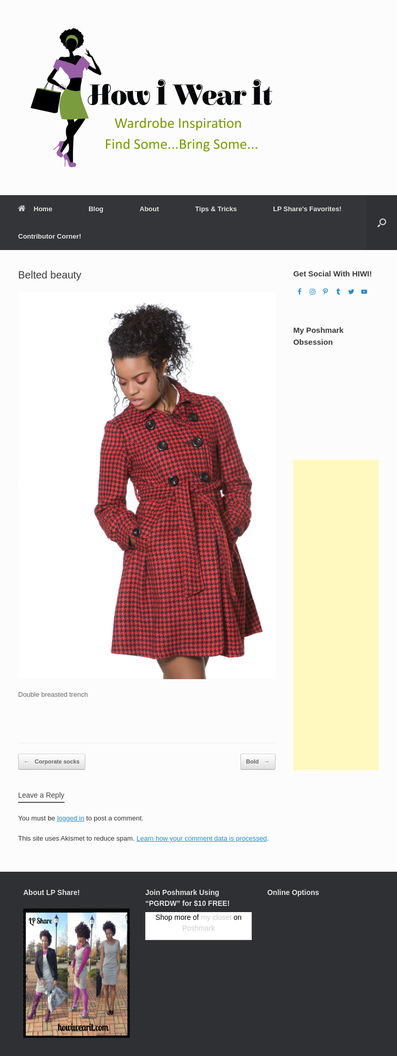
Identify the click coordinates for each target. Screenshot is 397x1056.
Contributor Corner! (49, 236)
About (149, 209)
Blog (95, 209)
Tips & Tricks (216, 209)
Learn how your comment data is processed (201, 838)
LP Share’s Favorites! (307, 209)
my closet (216, 917)
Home (35, 209)
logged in (70, 818)
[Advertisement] (336, 615)
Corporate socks (52, 761)
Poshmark (198, 928)
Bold (258, 761)
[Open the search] (382, 222)
